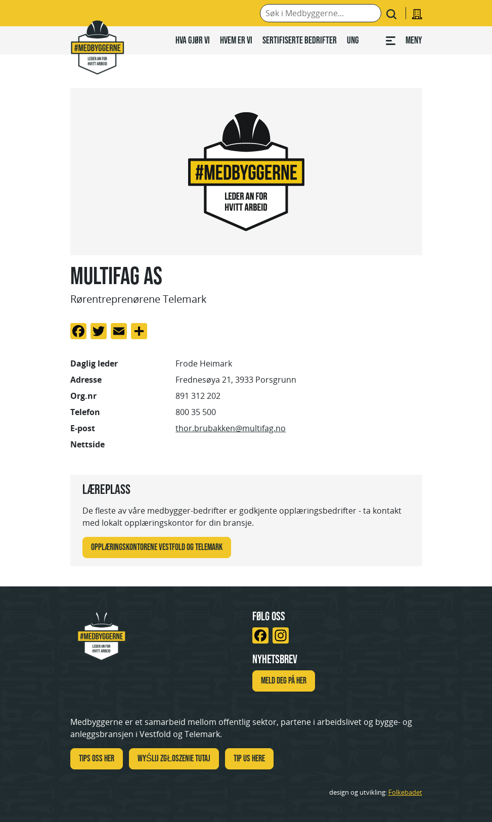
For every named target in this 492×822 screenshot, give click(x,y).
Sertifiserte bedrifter (299, 39)
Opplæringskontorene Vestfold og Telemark (156, 547)
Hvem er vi (236, 39)
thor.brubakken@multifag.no (230, 428)
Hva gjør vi (192, 39)
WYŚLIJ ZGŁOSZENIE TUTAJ (174, 758)
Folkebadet (405, 792)
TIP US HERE (249, 758)
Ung (353, 39)
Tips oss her (96, 758)
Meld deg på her (283, 680)
